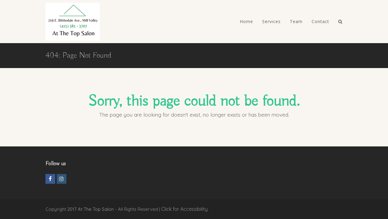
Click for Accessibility (184, 209)
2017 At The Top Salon (90, 209)
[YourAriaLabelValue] (340, 21)
